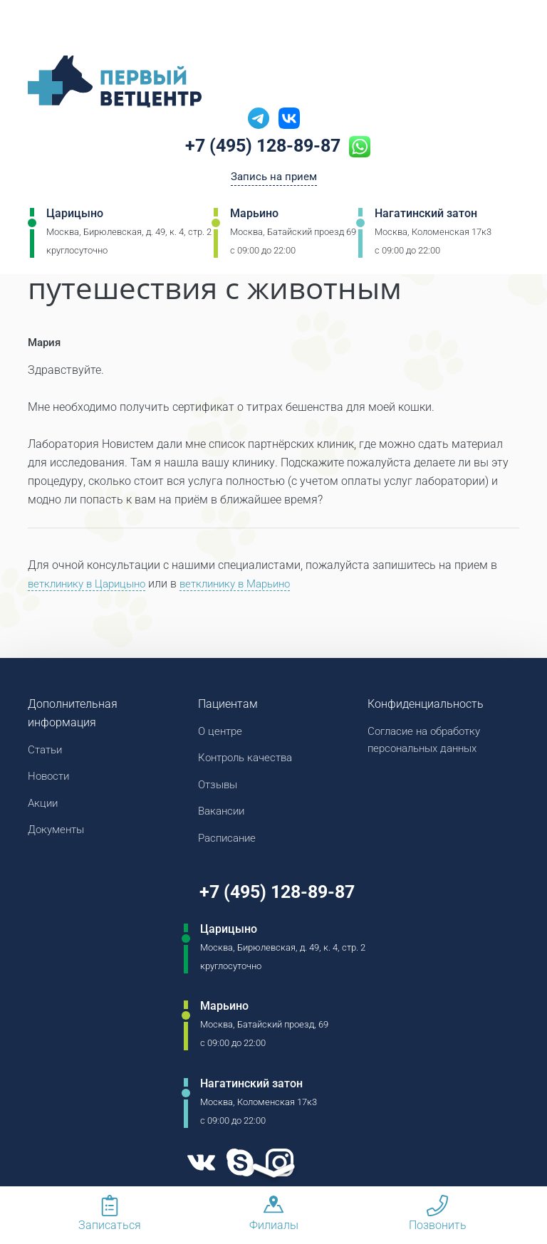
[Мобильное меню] (38, 27)
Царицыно (74, 217)
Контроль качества (249, 760)
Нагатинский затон (426, 217)
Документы (58, 834)
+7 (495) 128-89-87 (263, 147)
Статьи (47, 751)
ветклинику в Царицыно (91, 584)
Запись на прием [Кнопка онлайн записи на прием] (274, 179)
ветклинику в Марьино (250, 584)
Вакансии (223, 815)
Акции (44, 806)
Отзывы (219, 788)
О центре (221, 732)
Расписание (229, 843)
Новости (50, 778)
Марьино (254, 217)
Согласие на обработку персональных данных (429, 742)
